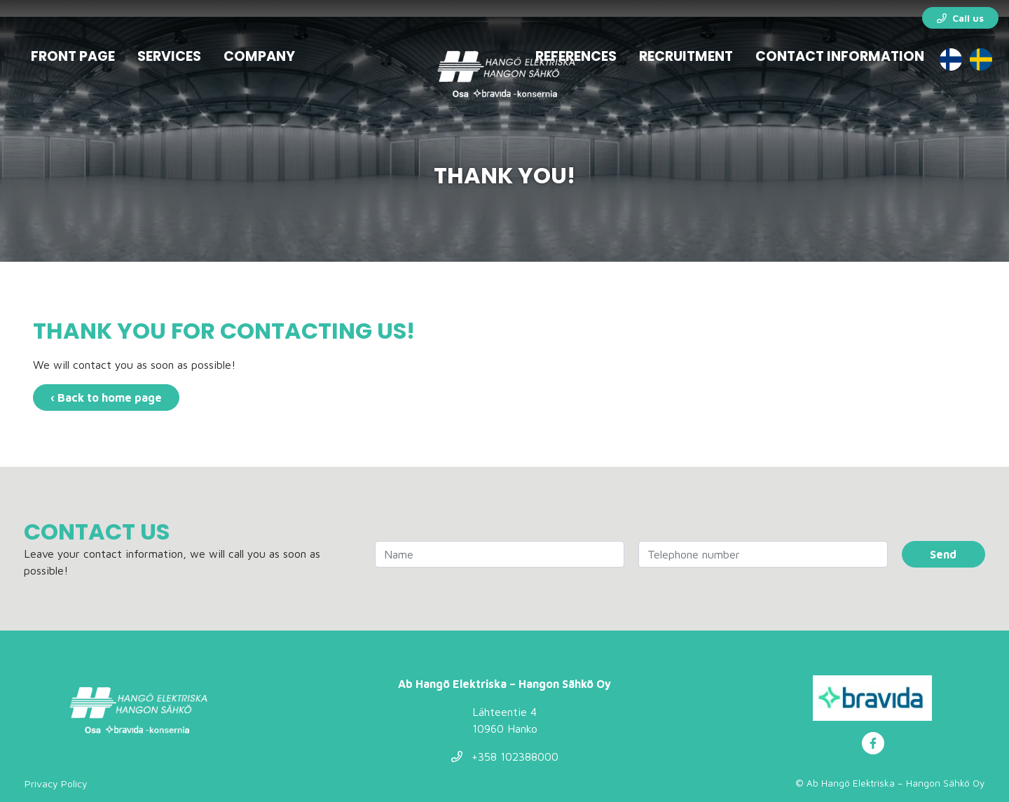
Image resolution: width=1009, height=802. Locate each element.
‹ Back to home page (106, 397)
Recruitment (686, 56)
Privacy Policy (56, 783)
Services (169, 56)
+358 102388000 (504, 756)
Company (259, 56)
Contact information (839, 56)
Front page (73, 56)
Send (943, 554)
